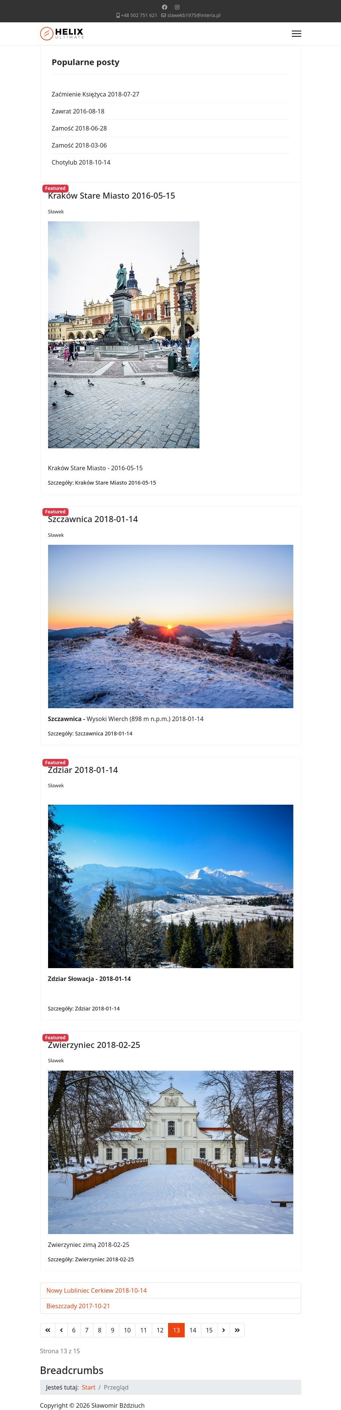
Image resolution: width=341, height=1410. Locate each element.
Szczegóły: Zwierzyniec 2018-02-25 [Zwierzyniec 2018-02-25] (91, 1259)
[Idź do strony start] (47, 1330)
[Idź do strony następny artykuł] (223, 1330)
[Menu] (296, 33)
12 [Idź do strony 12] (160, 1330)
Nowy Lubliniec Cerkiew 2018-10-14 (97, 1290)
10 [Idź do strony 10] (127, 1330)
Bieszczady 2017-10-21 (79, 1306)
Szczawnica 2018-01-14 (93, 518)
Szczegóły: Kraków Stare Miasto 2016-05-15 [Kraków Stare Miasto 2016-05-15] (102, 482)
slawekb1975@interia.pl (194, 15)
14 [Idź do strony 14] (192, 1330)
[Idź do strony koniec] (237, 1330)
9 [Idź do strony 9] (112, 1330)
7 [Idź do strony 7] (87, 1330)
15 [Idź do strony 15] (209, 1330)
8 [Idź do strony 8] (99, 1330)
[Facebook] (164, 7)
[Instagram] (177, 7)
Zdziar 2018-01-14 (83, 769)
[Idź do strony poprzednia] (61, 1330)
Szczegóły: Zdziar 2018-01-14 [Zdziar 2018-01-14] (84, 1008)
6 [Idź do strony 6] (74, 1330)
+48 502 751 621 (139, 15)
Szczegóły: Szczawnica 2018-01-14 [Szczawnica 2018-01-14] (90, 733)
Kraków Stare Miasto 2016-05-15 (111, 195)
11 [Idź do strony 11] (143, 1330)
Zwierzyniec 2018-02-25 (94, 1044)
